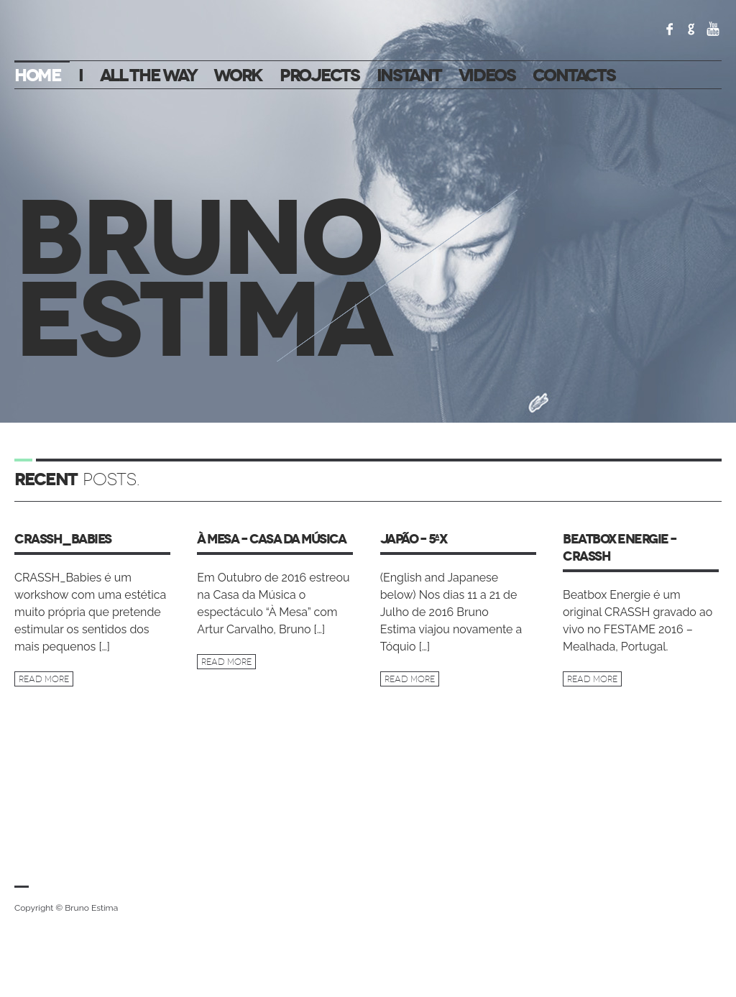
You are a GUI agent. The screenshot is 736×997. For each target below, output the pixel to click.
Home (37, 75)
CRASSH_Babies (62, 538)
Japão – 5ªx (413, 538)
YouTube (713, 29)
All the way (148, 75)
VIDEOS (487, 75)
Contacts (574, 75)
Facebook (670, 29)
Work (237, 75)
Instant (409, 75)
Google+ (691, 29)
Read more (44, 679)
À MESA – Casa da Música (271, 538)
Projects (319, 75)
